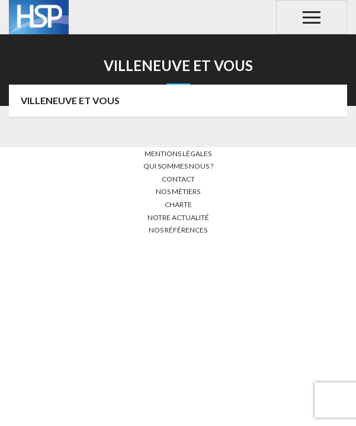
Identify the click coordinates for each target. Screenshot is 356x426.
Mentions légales (178, 153)
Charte (178, 204)
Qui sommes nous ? (178, 166)
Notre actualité (178, 217)
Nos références (178, 229)
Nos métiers (178, 191)
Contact (178, 179)
